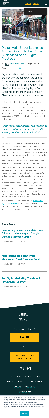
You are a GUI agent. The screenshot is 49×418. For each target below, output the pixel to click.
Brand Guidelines (35, 381)
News (39, 376)
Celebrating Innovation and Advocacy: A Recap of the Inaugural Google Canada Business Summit (23, 233)
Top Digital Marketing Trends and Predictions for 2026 (21, 280)
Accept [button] (24, 413)
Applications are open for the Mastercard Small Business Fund (21, 257)
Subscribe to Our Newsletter (24, 357)
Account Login (24, 391)
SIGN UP (28, 4)
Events (10, 381)
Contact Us (30, 386)
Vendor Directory (24, 376)
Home (10, 376)
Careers (17, 386)
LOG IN (36, 4)
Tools (20, 381)
